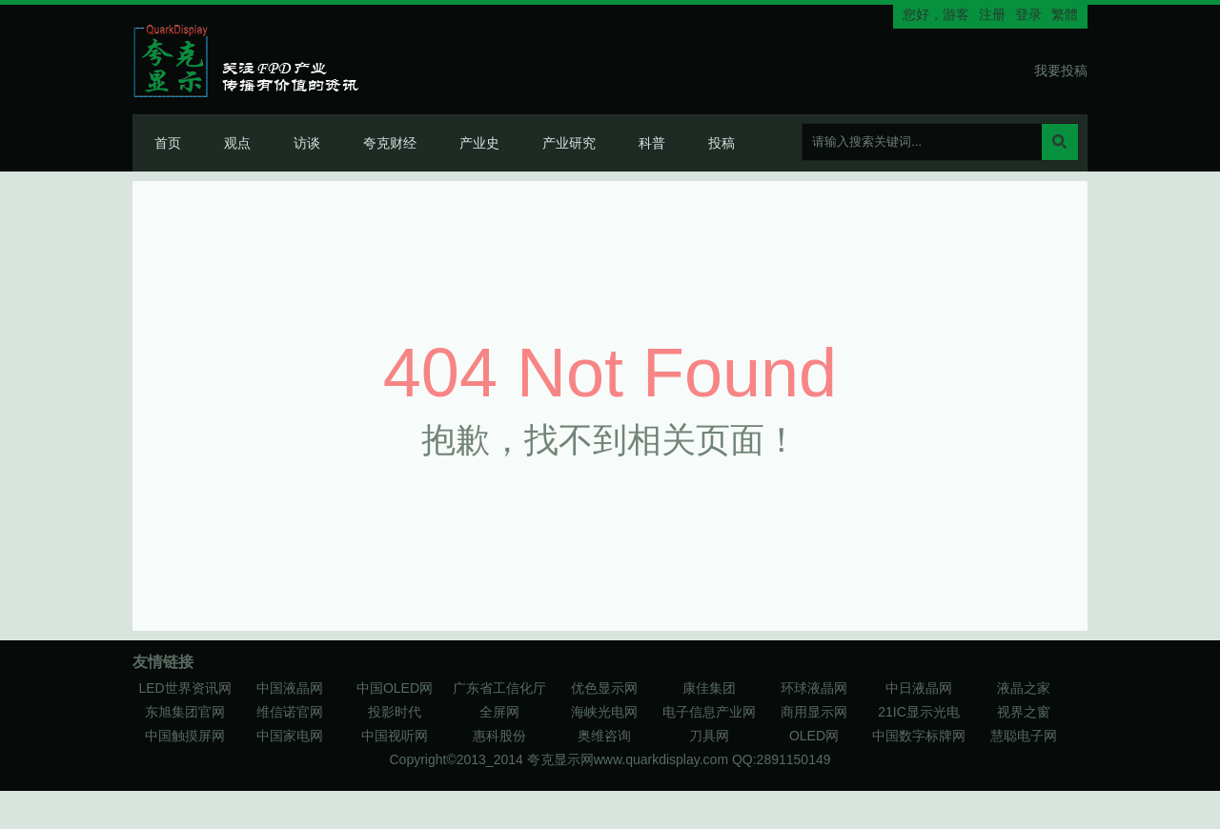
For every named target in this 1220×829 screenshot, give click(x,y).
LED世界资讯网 (184, 688)
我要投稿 (1061, 70)
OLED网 (814, 735)
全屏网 (499, 711)
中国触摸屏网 (185, 735)
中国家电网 (289, 735)
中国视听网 (394, 735)
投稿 (721, 143)
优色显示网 (604, 688)
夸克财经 (390, 143)
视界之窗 (1023, 711)
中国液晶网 (289, 688)
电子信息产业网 (709, 711)
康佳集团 (709, 688)
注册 (992, 14)
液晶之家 (1023, 688)
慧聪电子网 (1023, 735)
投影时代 (394, 711)
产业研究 (569, 143)
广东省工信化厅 (499, 688)
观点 (237, 143)
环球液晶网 (814, 688)
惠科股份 (499, 735)
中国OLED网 (394, 688)
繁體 (1064, 14)
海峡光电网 (604, 711)
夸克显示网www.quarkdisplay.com (629, 759)
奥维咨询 (604, 735)
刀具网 (709, 735)
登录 (1028, 14)
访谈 (307, 143)
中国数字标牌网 (919, 735)
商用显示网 (814, 711)
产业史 (479, 143)
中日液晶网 (918, 688)
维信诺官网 (289, 711)
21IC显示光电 (919, 711)
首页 (167, 143)
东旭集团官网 (185, 711)
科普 (652, 143)
